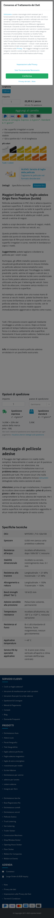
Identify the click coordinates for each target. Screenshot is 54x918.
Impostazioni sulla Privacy (27, 64)
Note (33, 81)
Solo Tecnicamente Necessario (27, 70)
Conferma (27, 76)
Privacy (19, 48)
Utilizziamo (8, 14)
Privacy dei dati (24, 81)
